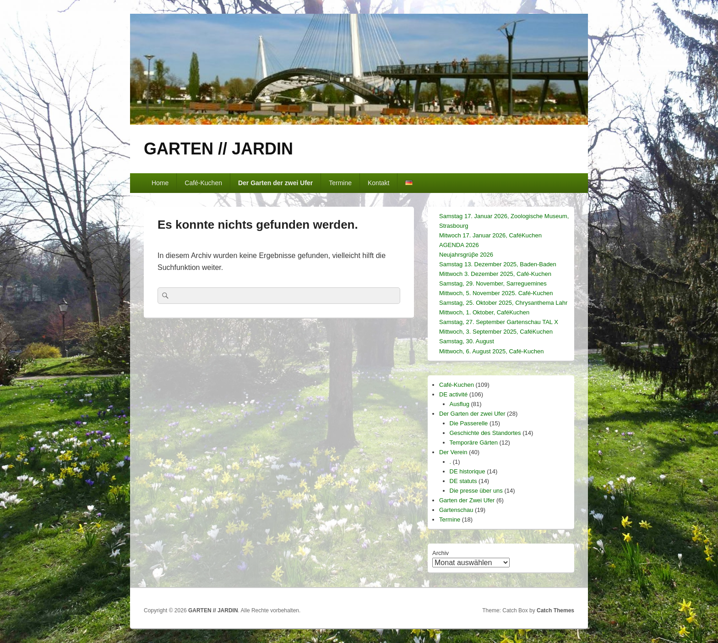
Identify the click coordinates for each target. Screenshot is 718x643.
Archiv (440, 553)
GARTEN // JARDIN (218, 148)
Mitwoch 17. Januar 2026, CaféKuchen (490, 235)
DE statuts (463, 481)
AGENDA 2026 (459, 245)
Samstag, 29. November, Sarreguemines (493, 283)
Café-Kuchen (203, 183)
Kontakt (378, 183)
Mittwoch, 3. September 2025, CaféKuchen (496, 331)
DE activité (453, 394)
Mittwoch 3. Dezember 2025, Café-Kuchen (495, 273)
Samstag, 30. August (466, 341)
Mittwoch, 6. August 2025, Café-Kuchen (491, 351)
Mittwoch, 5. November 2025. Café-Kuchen (496, 293)
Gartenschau (456, 509)
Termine (340, 183)
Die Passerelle (469, 423)
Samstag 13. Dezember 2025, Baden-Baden (497, 264)
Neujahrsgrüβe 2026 (466, 254)
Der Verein (453, 452)
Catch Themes (555, 610)
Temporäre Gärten (474, 442)
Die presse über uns (476, 490)
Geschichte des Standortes (485, 432)
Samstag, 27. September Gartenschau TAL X (498, 322)
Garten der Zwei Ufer (467, 500)
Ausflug (459, 404)
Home (160, 183)
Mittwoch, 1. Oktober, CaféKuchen (484, 312)
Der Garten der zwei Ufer (275, 183)
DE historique (467, 471)
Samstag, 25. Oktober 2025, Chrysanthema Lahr (503, 302)
